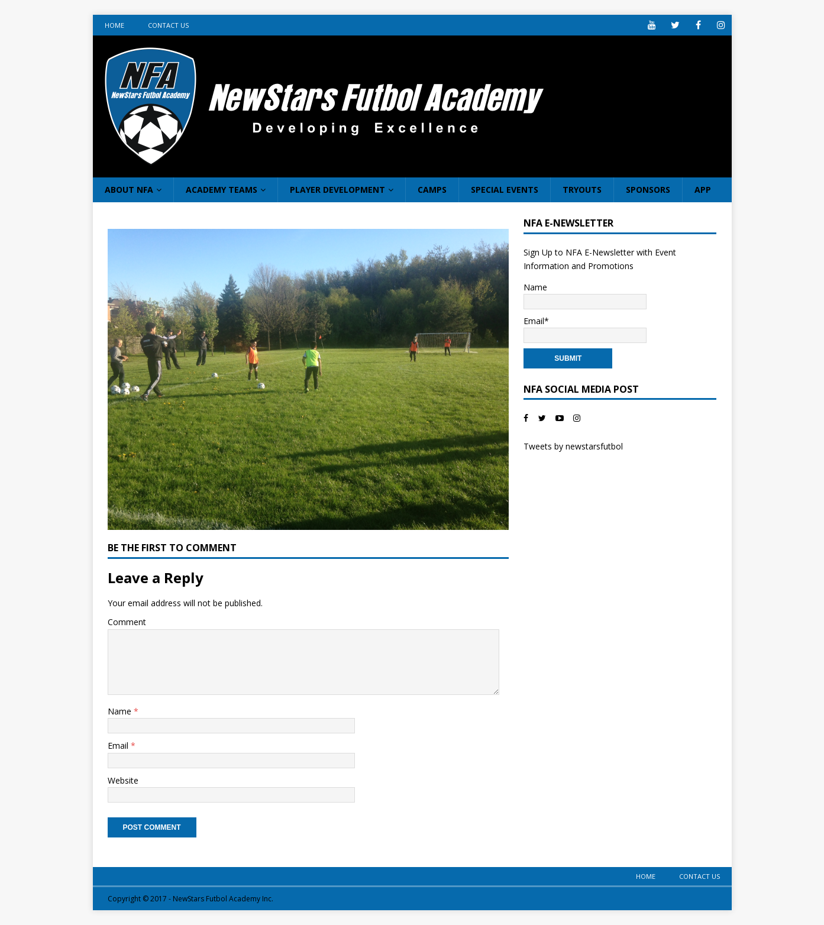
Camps (432, 189)
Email (119, 745)
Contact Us (168, 25)
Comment (127, 622)
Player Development (337, 189)
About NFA (129, 189)
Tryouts (582, 189)
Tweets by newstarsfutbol (573, 446)
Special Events (504, 189)
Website (123, 780)
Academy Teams (221, 189)
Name (121, 711)
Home (114, 25)
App (702, 189)
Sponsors (648, 189)
